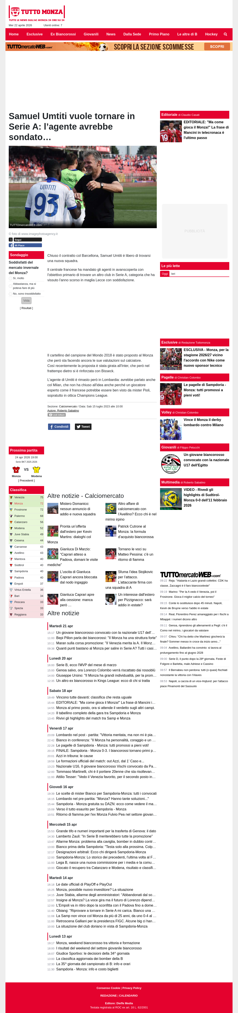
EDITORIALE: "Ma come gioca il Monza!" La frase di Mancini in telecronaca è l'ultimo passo (127, 702)
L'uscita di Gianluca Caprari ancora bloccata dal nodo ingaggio (78, 577)
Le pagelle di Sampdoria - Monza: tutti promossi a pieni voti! (102, 745)
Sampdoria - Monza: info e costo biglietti (87, 969)
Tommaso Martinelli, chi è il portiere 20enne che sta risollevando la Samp (112, 771)
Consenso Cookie (108, 988)
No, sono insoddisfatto (27, 293)
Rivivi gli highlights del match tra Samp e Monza (93, 718)
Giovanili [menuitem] (91, 34)
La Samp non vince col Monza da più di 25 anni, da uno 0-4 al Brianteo (111, 916)
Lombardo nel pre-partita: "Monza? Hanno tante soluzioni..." (102, 799)
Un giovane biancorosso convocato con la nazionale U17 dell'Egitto (108, 632)
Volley (166, 412)
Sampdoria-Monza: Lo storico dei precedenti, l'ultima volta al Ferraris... (111, 857)
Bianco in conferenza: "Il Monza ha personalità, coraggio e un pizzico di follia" (116, 740)
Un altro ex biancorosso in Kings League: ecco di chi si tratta (103, 681)
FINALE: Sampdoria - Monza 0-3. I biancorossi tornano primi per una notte (113, 750)
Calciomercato (68, 406)
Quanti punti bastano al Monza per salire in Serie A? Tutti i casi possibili (111, 648)
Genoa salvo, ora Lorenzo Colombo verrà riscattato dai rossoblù (105, 670)
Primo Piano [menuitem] (159, 34)
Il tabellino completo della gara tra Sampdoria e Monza (98, 713)
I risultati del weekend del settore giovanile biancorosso (99, 948)
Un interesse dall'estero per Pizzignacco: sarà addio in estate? (136, 600)
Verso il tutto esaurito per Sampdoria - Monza (91, 809)
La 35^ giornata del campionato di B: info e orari (93, 964)
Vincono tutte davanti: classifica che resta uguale (94, 697)
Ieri (173, 273)
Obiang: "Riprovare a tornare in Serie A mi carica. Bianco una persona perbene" (118, 910)
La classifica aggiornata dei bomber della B (89, 959)
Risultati (26, 308)
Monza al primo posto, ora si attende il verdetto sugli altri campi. (105, 708)
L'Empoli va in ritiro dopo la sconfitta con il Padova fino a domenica (108, 905)
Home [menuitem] (14, 34)
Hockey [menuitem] (211, 34)
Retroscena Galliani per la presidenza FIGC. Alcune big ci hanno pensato (113, 921)
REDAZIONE (108, 995)
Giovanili (168, 447)
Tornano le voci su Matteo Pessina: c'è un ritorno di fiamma (135, 554)
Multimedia (170, 482)
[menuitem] (225, 34)
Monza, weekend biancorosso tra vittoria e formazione (98, 943)
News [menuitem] (111, 34)
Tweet (83, 427)
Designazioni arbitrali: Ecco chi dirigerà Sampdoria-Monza (101, 852)
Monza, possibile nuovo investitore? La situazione (94, 889)
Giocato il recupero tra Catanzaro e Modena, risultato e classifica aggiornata (115, 868)
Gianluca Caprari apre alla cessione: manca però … (77, 600)
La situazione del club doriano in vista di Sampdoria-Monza (102, 926)
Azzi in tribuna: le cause (74, 756)
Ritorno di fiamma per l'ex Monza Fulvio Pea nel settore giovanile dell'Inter (113, 814)
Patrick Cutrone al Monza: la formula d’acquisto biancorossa (136, 532)
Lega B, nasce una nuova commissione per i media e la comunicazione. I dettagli (119, 862)
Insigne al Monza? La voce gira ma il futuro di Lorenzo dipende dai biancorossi (117, 900)
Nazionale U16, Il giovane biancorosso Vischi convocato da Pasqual (109, 766)
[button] (26, 300)
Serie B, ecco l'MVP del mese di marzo (86, 665)
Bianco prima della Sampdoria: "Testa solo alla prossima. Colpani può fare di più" (118, 847)
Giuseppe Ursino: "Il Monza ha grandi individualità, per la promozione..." (111, 675)
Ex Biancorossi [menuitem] (63, 34)
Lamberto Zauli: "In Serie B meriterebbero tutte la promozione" (104, 836)
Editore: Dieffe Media (119, 1003)
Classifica (18, 490)
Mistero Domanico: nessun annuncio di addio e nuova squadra (78, 509)
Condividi (59, 427)
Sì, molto (18, 278)
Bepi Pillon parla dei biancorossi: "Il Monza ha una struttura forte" (106, 638)
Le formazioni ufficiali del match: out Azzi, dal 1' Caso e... (100, 761)
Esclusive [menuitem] (35, 34)
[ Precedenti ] (26, 480)
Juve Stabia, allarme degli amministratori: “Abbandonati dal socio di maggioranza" (119, 895)
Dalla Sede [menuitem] (132, 34)
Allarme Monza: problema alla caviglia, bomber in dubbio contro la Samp (112, 841)
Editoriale (169, 114)
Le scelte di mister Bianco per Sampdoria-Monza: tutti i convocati (106, 793)
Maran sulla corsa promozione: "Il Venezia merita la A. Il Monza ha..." (109, 643)
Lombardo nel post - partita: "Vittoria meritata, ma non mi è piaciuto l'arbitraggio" (118, 735)
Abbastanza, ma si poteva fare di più (24, 286)
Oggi (165, 273)
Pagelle (167, 377)
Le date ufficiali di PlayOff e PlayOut (84, 884)
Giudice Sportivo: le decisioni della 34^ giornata (93, 953)
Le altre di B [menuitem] (187, 34)
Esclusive (169, 342)
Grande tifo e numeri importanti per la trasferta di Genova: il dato (106, 831)
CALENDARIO (128, 995)
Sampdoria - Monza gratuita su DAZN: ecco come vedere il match (107, 804)
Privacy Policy (131, 988)
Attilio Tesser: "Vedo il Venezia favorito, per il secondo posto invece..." (110, 777)
